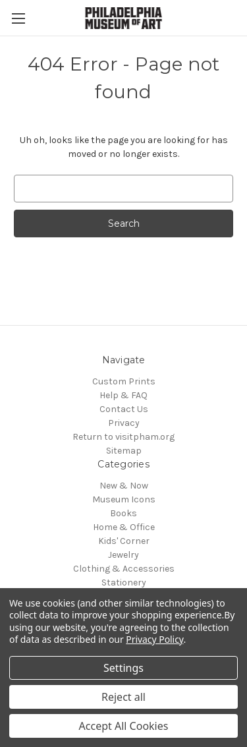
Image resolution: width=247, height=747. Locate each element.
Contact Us (123, 409)
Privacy (124, 423)
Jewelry (123, 554)
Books (123, 513)
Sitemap (124, 450)
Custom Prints (123, 381)
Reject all (123, 697)
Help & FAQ (123, 395)
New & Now (123, 485)
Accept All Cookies (124, 726)
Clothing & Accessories (124, 568)
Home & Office (124, 527)
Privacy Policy (154, 639)
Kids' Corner (124, 541)
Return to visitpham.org (123, 436)
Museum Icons (123, 499)
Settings (123, 668)
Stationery (123, 582)
